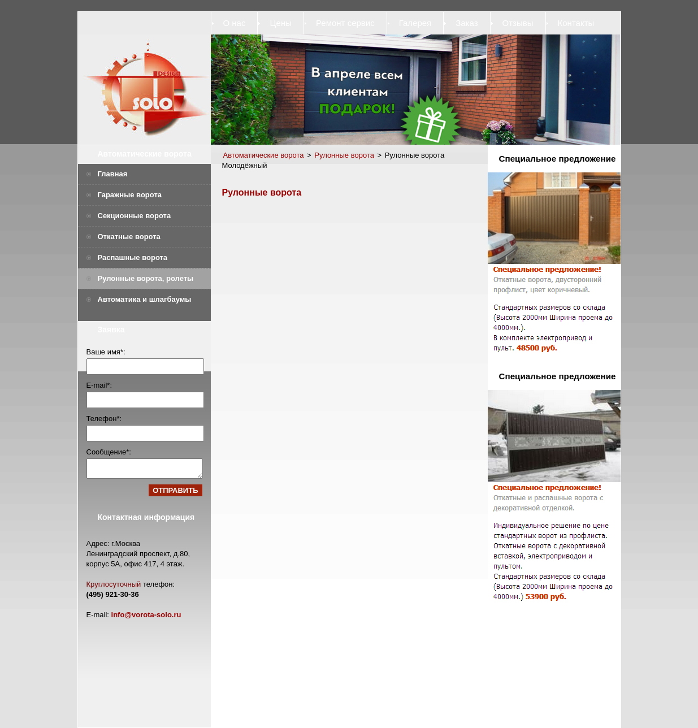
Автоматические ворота (145, 153)
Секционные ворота (134, 215)
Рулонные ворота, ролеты (146, 278)
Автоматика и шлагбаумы (145, 299)
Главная (113, 174)
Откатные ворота (129, 236)
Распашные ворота (133, 257)
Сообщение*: (108, 452)
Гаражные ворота (130, 194)
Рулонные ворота (344, 155)
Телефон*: (104, 418)
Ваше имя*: (105, 352)
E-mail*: (99, 385)
